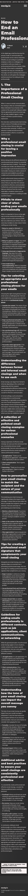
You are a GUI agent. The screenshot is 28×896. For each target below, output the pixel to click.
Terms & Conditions (14, 890)
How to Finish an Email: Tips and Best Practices (13, 865)
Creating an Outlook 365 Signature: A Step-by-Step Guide (12, 871)
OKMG (2, 892)
